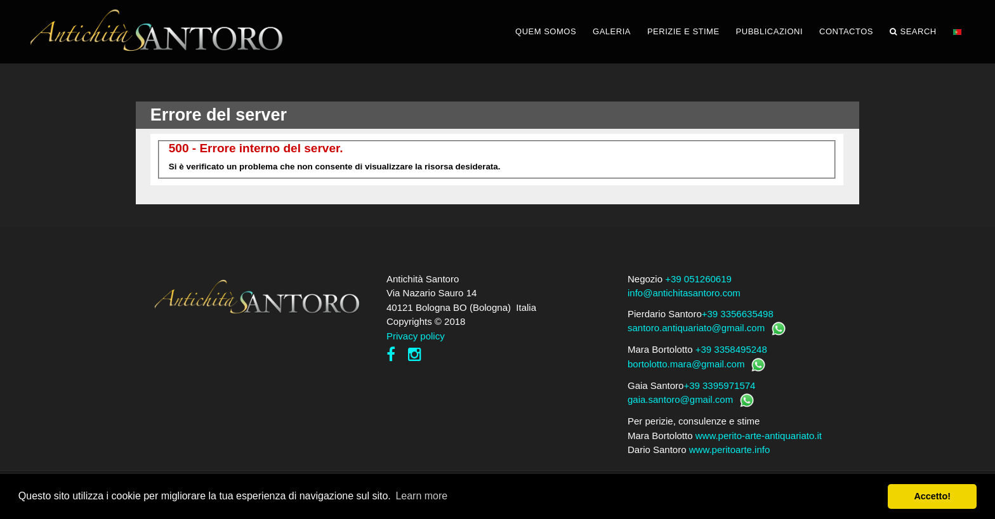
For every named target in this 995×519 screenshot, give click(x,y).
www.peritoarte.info (729, 449)
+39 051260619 (698, 278)
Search (913, 31)
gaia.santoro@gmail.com (680, 399)
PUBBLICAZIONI (769, 31)
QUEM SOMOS (545, 31)
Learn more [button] (421, 495)
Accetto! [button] (932, 496)
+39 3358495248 (731, 349)
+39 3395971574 (719, 385)
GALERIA (612, 31)
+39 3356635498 (738, 313)
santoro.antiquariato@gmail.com (696, 327)
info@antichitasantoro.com (684, 292)
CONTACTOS (846, 31)
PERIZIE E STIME (683, 31)
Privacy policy (415, 336)
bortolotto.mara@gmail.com (686, 363)
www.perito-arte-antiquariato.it (758, 435)
